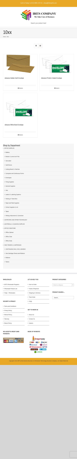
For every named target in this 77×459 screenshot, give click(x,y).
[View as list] (40, 46)
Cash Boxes (9, 165)
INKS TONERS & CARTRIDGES (12, 245)
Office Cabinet (9, 232)
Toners (7, 262)
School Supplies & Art (12, 207)
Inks (7, 190)
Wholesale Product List (10, 289)
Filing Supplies (10, 182)
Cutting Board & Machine (13, 169)
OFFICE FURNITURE (10, 228)
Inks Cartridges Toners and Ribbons (15, 253)
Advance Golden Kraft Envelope (14, 78)
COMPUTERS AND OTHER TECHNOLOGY (15, 220)
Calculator (8, 161)
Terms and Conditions (10, 306)
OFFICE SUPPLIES (9, 148)
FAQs (30, 301)
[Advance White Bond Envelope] (20, 107)
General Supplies (10, 186)
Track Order (32, 297)
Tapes (7, 211)
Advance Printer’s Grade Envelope (51, 78)
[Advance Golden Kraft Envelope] (20, 64)
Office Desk (9, 241)
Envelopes (8, 178)
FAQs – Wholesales (9, 293)
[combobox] (63, 284)
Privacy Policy (8, 310)
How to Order (33, 284)
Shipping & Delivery (34, 293)
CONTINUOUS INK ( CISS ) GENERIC (16, 249)
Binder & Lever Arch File (12, 156)
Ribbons (8, 257)
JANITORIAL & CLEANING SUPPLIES (14, 224)
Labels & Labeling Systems (13, 194)
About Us (31, 315)
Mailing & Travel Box (11, 199)
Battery (8, 152)
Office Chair (9, 236)
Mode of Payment (34, 289)
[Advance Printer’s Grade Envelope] (57, 64)
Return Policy (8, 323)
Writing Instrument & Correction (14, 215)
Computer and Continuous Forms (15, 173)
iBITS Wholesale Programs (11, 284)
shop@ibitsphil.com (50, 3)
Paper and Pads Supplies (12, 203)
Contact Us (32, 319)
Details (21, 88)
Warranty (6, 319)
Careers (31, 323)
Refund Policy (8, 315)
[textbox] (63, 285)
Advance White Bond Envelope (14, 125)
